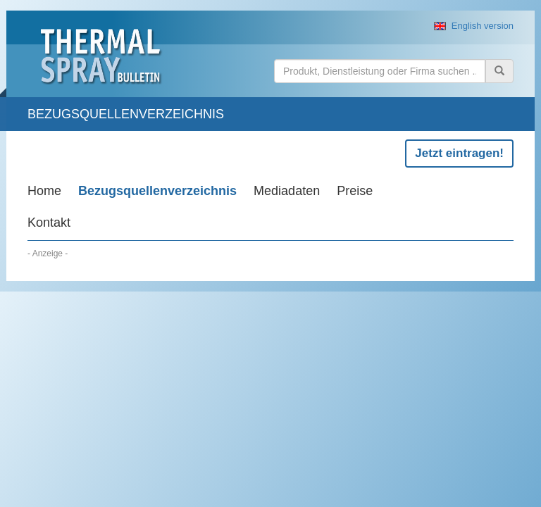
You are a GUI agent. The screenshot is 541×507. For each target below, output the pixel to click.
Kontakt (48, 222)
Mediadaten (287, 191)
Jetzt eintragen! (459, 153)
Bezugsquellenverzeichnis (157, 191)
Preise (355, 191)
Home (44, 191)
